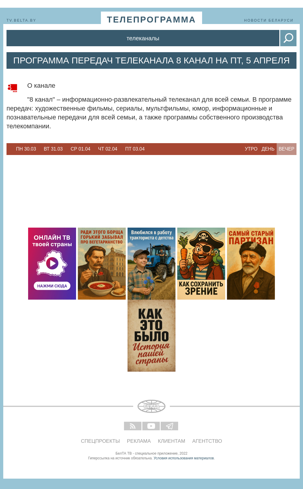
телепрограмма (151, 19)
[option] (26, 149)
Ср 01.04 (81, 148)
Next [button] (151, 149)
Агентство (207, 441)
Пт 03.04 (135, 148)
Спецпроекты (100, 441)
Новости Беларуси (269, 20)
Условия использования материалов (184, 458)
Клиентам (171, 441)
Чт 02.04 (107, 148)
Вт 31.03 (53, 148)
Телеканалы (143, 38)
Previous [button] (9, 149)
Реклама (139, 441)
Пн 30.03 (26, 148)
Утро (251, 148)
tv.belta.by (21, 20)
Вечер (286, 148)
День (268, 148)
